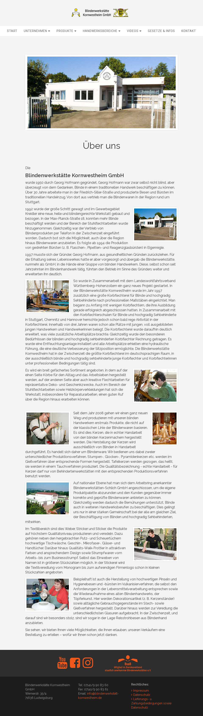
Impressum (141, 690)
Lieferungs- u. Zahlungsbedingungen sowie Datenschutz (151, 703)
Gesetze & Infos (161, 41)
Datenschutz (141, 695)
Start (12, 41)
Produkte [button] (66, 41)
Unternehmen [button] (37, 41)
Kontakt (188, 41)
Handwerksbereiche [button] (102, 41)
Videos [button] (134, 41)
